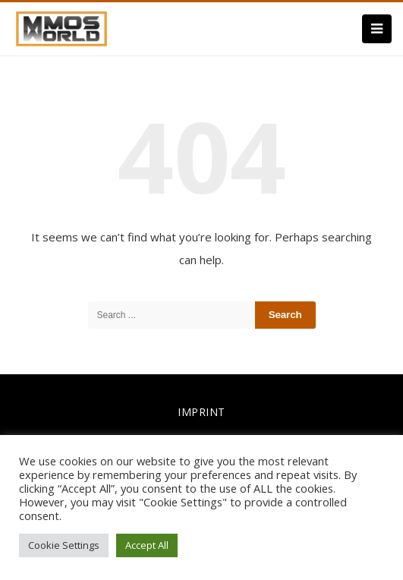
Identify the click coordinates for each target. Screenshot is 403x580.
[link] (61, 27)
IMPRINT (201, 412)
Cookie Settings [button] (63, 545)
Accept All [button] (146, 545)
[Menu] (377, 28)
